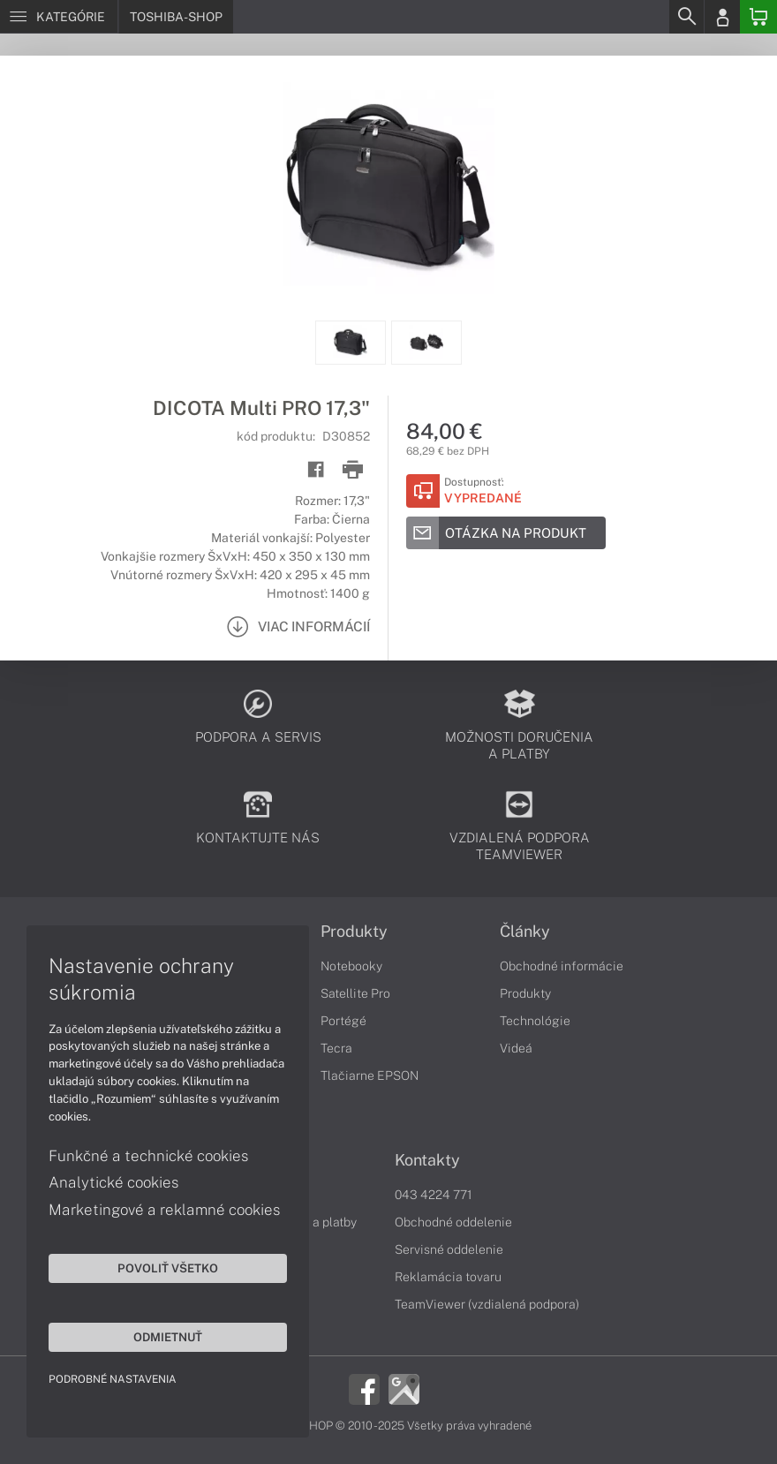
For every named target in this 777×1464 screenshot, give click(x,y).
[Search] (686, 17)
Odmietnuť (167, 1337)
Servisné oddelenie (449, 1249)
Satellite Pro (355, 993)
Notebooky (351, 966)
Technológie (535, 1021)
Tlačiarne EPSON (370, 1075)
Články (525, 932)
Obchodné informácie (561, 966)
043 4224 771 (433, 1195)
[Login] (722, 17)
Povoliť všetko (167, 1268)
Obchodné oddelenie (453, 1222)
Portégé (343, 1021)
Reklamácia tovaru (448, 1277)
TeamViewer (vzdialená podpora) (487, 1304)
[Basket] (758, 17)
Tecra (336, 1048)
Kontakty (427, 1160)
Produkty (354, 932)
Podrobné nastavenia (113, 1379)
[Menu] (58, 17)
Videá (516, 1048)
